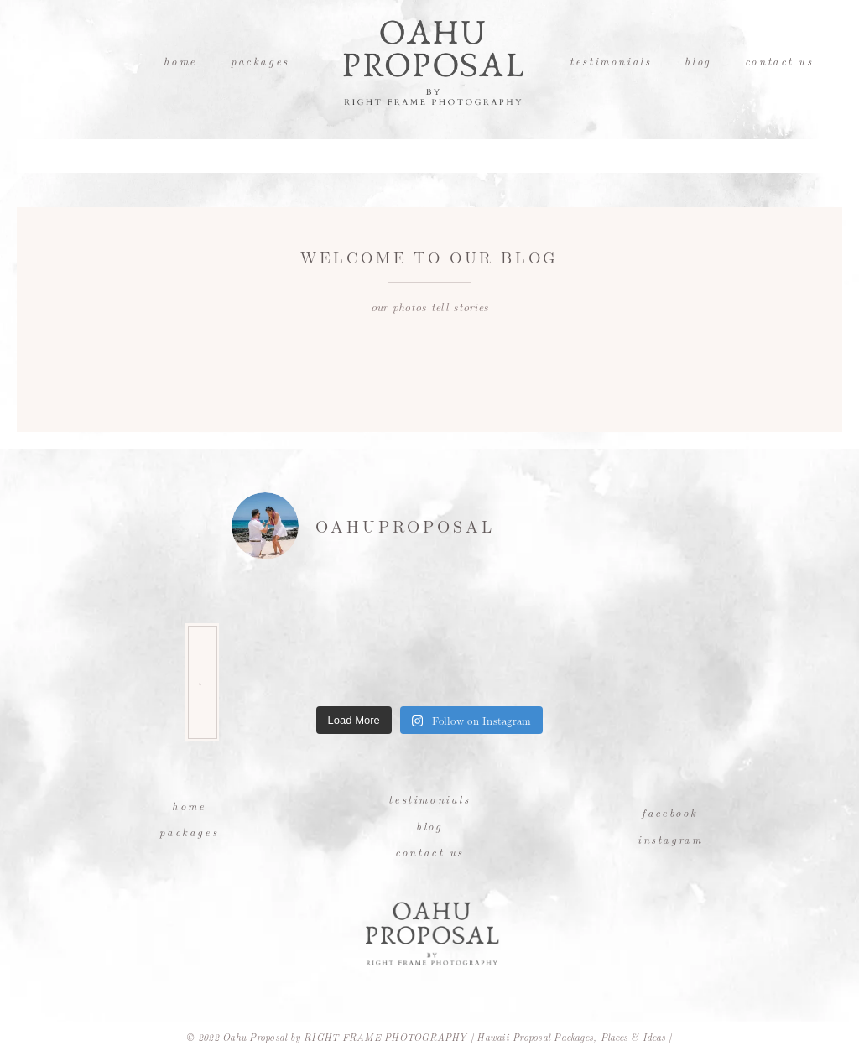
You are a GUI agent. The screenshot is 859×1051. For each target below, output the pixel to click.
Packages (260, 61)
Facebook (670, 812)
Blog (698, 61)
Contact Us (779, 61)
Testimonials (610, 61)
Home (180, 61)
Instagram (670, 839)
